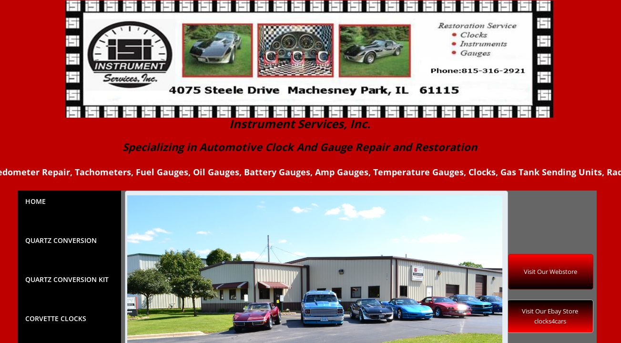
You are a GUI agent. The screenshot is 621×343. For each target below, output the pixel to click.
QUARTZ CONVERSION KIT (67, 279)
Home (35, 201)
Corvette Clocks (55, 318)
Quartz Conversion (61, 240)
